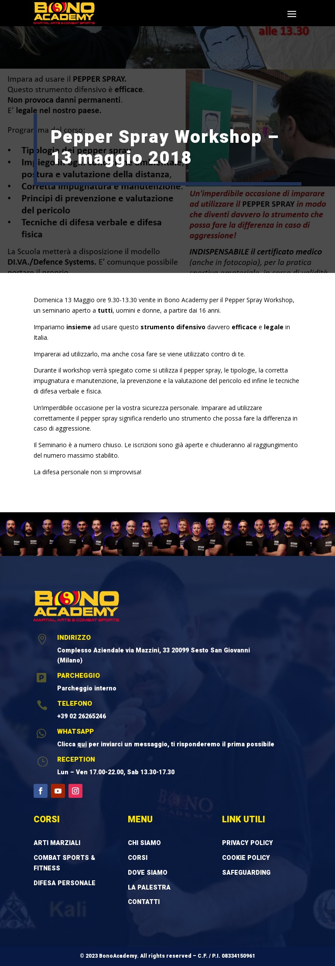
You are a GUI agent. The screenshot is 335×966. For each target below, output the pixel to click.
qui (82, 744)
